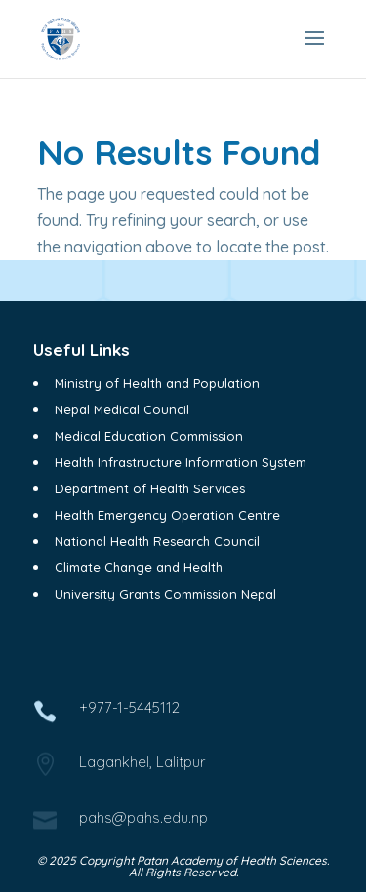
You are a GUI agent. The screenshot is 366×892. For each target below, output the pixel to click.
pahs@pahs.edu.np (143, 817)
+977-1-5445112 (129, 707)
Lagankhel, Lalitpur (142, 762)
